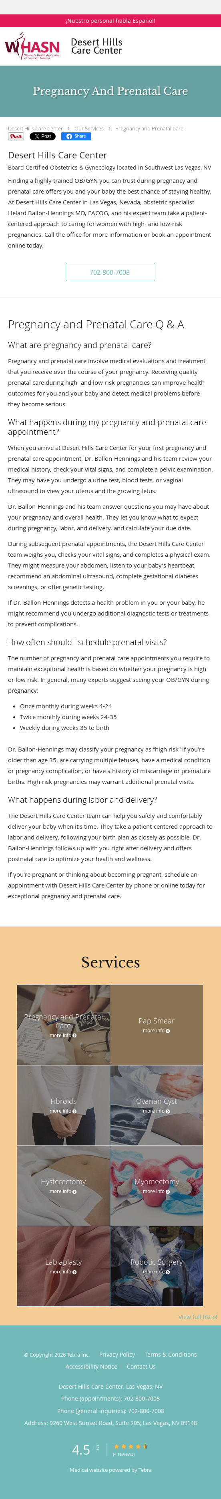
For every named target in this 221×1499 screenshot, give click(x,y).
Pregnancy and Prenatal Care (149, 128)
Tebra (145, 1469)
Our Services (89, 128)
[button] (110, 272)
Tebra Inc (77, 1354)
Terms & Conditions (171, 1354)
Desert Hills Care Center (35, 128)
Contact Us (141, 1366)
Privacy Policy (117, 1354)
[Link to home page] (91, 46)
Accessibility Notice (91, 1366)
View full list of (198, 1317)
